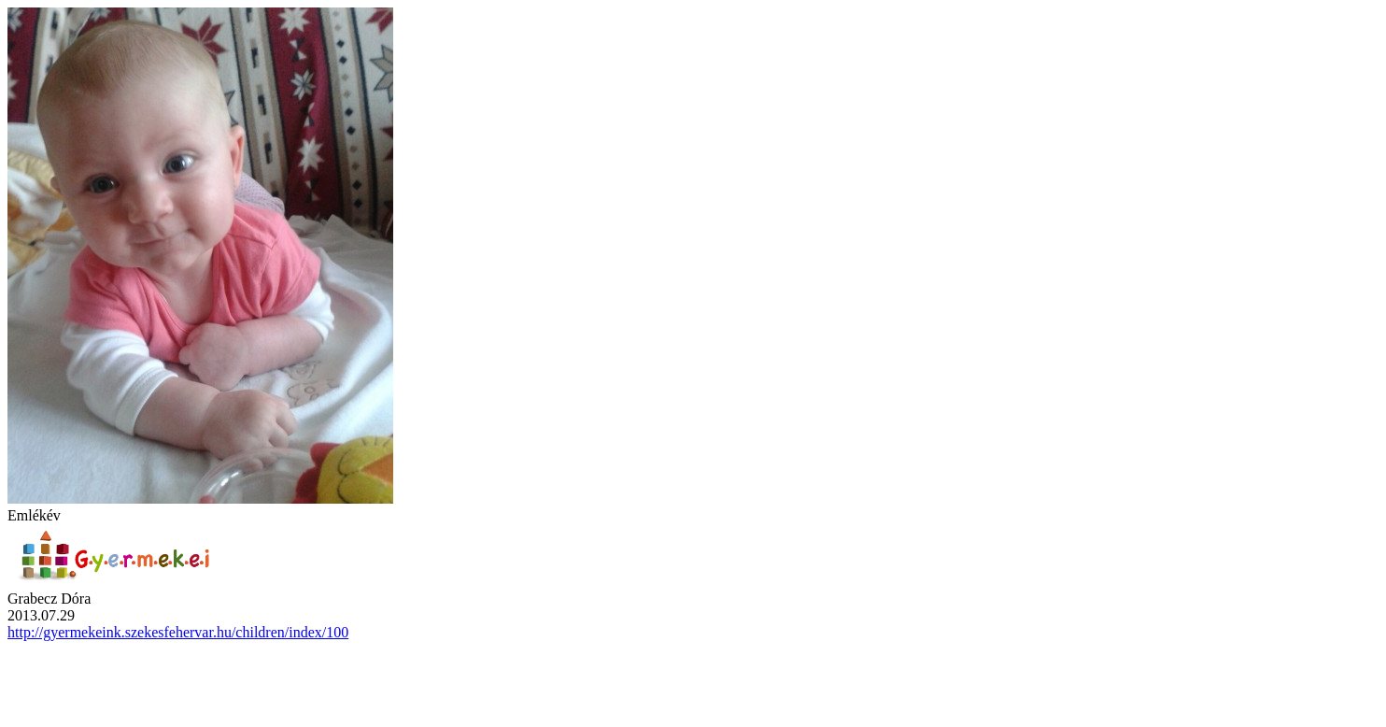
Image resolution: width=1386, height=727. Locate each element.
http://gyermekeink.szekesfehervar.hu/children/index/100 (177, 632)
